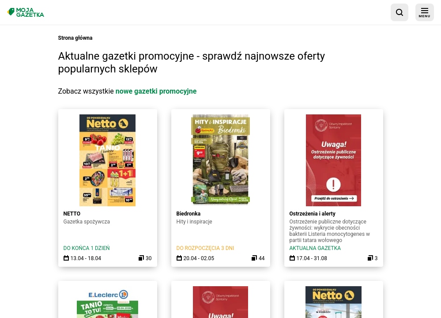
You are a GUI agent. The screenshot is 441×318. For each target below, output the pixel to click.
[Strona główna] (25, 12)
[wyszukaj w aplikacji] (399, 12)
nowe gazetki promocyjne (156, 91)
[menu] (424, 12)
